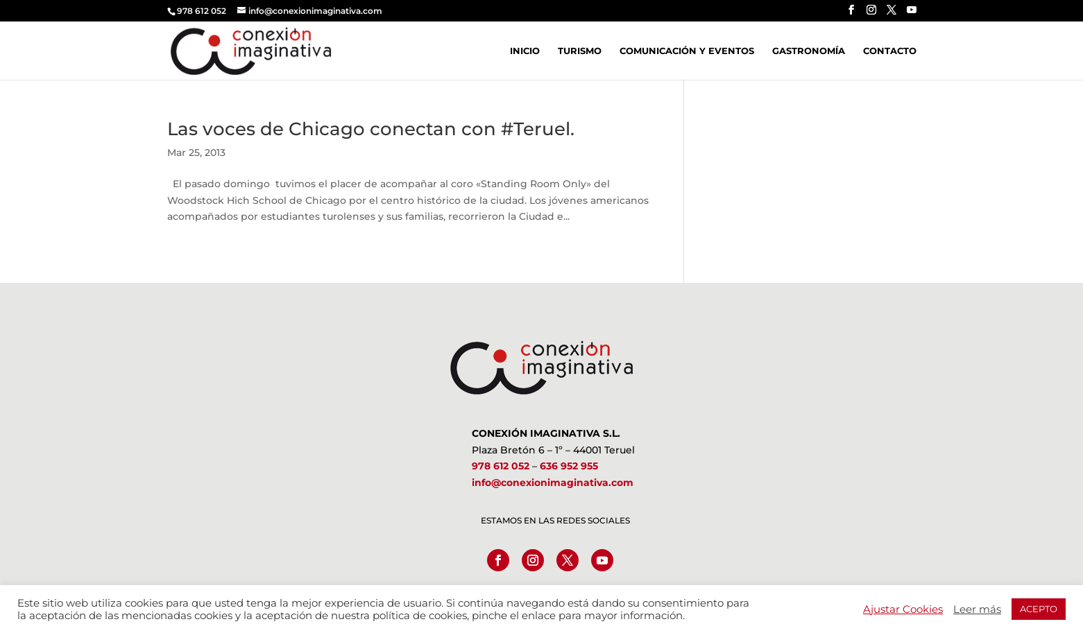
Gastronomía (808, 51)
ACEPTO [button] (1038, 608)
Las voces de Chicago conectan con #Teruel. (370, 129)
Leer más (977, 609)
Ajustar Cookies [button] (903, 609)
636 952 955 (569, 466)
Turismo (580, 51)
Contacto (889, 51)
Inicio (525, 51)
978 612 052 (500, 466)
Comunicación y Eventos (687, 51)
